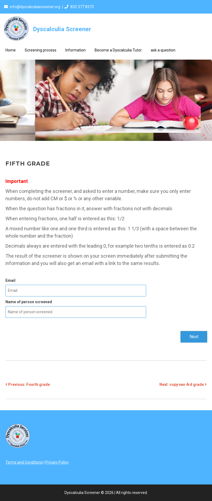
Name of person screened (28, 302)
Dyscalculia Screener (62, 29)
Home (10, 50)
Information (75, 50)
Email (10, 280)
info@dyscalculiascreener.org (35, 7)
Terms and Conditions (24, 462)
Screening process (40, 50)
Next (193, 336)
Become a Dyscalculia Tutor (118, 50)
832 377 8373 (82, 7)
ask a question (163, 50)
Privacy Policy (57, 462)
